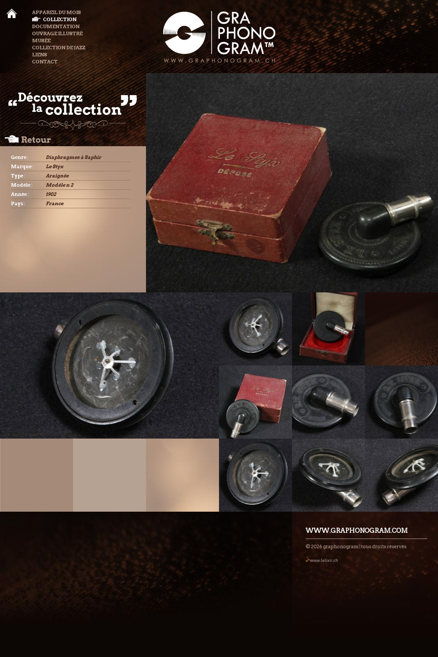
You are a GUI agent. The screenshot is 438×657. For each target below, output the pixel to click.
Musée (41, 40)
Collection (54, 19)
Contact (45, 62)
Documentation (56, 26)
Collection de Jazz (58, 47)
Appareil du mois (56, 12)
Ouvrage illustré (57, 33)
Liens (39, 55)
